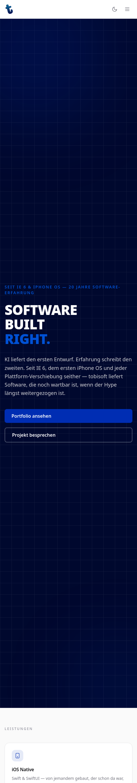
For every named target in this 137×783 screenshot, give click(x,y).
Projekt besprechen (33, 435)
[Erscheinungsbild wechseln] (114, 9)
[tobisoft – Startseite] (9, 9)
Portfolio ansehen (31, 416)
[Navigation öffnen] (127, 9)
